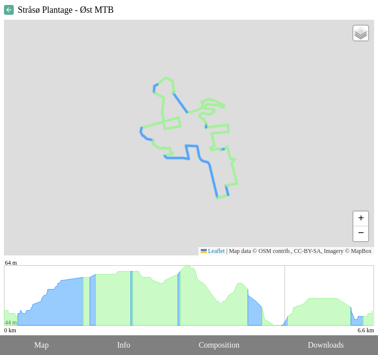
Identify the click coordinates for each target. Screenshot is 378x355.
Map (41, 345)
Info (123, 345)
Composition (219, 345)
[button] (360, 33)
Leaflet (213, 251)
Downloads (326, 345)
